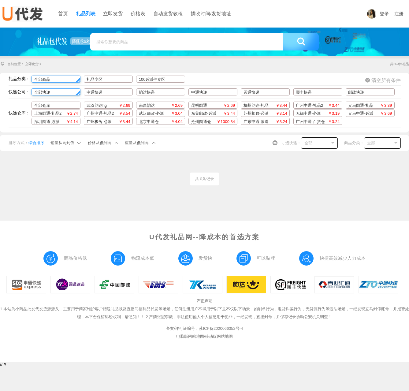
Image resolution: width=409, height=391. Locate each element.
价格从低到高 (100, 142)
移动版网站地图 (219, 336)
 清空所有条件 (383, 80)
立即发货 (32, 64)
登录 (378, 13)
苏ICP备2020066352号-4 (221, 328)
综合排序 (36, 142)
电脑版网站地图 (190, 336)
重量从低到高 (137, 142)
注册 (398, 13)
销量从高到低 (62, 142)
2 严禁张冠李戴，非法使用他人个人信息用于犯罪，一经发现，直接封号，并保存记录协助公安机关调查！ (239, 317)
